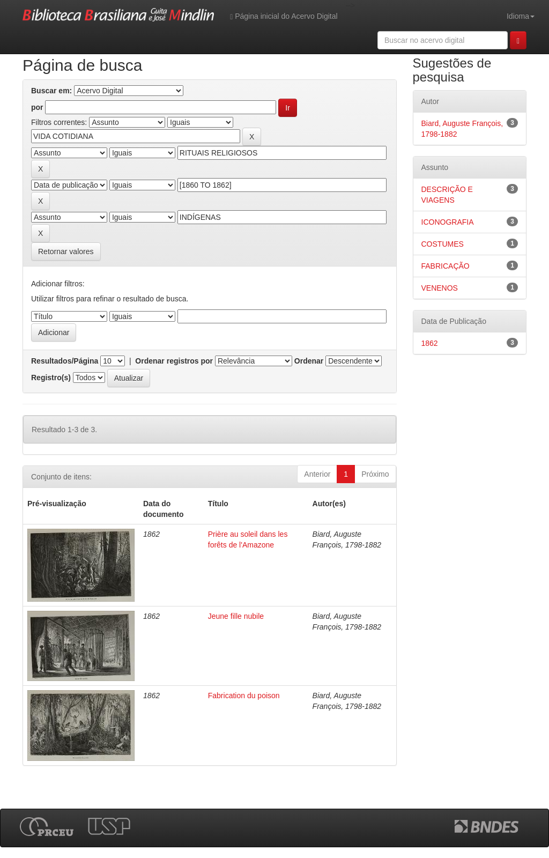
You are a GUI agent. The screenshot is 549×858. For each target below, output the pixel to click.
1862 (429, 343)
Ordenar (308, 361)
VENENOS (439, 288)
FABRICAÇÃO (445, 266)
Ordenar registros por (174, 361)
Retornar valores (66, 251)
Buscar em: (51, 90)
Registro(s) (51, 377)
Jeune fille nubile (236, 616)
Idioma (521, 16)
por (37, 107)
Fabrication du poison (244, 695)
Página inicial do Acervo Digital (283, 16)
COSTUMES (442, 244)
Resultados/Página (64, 361)
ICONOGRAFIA (447, 222)
